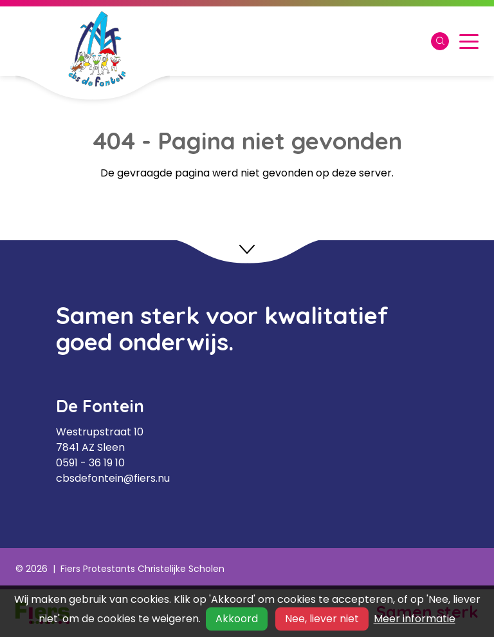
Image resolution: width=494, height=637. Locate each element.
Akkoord (236, 618)
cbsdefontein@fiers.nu (113, 478)
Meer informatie (414, 618)
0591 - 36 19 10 (90, 462)
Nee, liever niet (322, 618)
